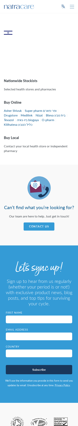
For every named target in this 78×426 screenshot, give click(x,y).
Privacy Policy (62, 385)
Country (12, 346)
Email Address (17, 329)
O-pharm (48, 120)
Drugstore (11, 115)
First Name (14, 312)
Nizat (39, 115)
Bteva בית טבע (55, 115)
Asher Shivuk (13, 110)
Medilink (27, 115)
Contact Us (39, 226)
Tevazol (9, 120)
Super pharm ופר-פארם (41, 110)
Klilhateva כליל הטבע (18, 124)
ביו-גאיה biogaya (28, 120)
